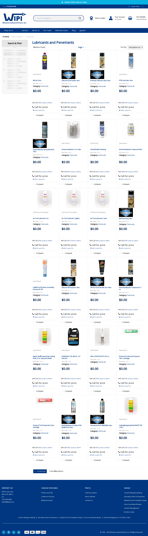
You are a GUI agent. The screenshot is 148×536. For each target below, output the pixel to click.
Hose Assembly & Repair (133, 504)
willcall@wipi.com (8, 502)
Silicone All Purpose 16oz (71, 287)
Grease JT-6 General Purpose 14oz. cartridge (129, 357)
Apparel (82, 30)
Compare (37, 115)
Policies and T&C (47, 493)
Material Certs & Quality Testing (135, 500)
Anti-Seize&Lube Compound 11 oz (130, 288)
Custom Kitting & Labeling (133, 493)
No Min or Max (129, 512)
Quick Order (135, 6)
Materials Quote (61, 30)
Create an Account (47, 497)
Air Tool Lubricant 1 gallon (71, 218)
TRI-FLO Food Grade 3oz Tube (100, 287)
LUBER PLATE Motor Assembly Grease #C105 (43, 288)
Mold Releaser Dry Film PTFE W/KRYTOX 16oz (71, 426)
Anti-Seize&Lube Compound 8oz (130, 149)
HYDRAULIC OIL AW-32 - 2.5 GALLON (71, 357)
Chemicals (30, 37)
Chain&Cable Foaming (98, 149)
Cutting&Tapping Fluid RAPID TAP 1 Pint (130, 426)
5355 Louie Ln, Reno (45, 103)
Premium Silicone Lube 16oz (100, 80)
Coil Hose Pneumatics (40, 212)
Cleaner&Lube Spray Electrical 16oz (43, 150)
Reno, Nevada (90, 497)
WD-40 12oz (37, 80)
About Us (35, 30)
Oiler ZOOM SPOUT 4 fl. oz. (99, 356)
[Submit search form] (79, 18)
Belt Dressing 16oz (125, 218)
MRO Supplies (17, 37)
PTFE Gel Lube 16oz (126, 80)
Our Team (47, 30)
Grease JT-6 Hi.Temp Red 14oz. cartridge (44, 426)
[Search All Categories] (58, 18)
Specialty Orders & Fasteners (134, 497)
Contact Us (89, 500)
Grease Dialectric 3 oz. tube (71, 149)
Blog (74, 30)
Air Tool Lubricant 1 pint (98, 218)
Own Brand (37, 74)
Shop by (7, 30)
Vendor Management (131, 508)
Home (6, 37)
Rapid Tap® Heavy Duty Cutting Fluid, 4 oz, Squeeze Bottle (44, 357)
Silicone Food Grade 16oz (71, 80)
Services (25, 30)
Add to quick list (39, 110)
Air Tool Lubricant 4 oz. (41, 218)
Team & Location (91, 493)
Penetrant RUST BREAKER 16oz (101, 425)
